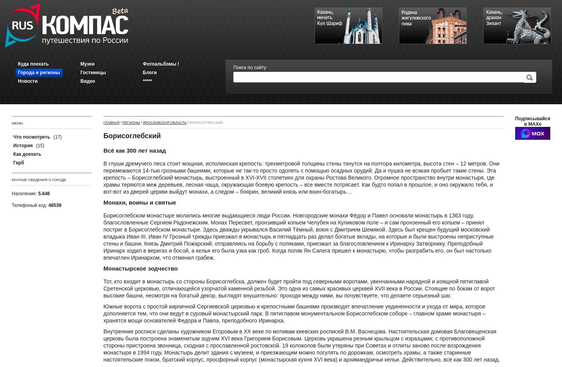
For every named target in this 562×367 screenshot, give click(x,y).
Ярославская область (165, 123)
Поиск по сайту (249, 67)
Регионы (131, 123)
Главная (111, 123)
